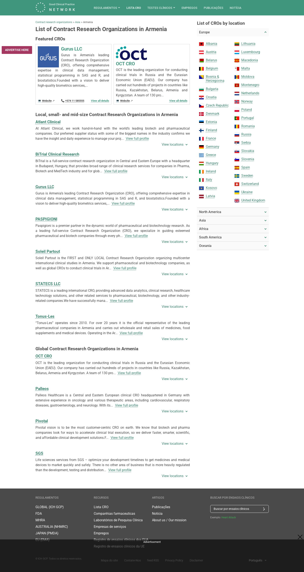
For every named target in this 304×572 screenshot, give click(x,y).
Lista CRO (161, 8)
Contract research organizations (53, 22)
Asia (77, 22)
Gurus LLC (44, 186)
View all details (100, 100)
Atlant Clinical (48, 121)
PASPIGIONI (46, 219)
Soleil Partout (47, 251)
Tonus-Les (44, 316)
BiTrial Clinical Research (57, 154)
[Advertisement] (152, 554)
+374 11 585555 (74, 100)
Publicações (241, 8)
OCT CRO (43, 356)
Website (47, 100)
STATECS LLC (47, 283)
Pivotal (41, 421)
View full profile (137, 139)
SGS (39, 453)
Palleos (42, 388)
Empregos (217, 8)
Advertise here (17, 50)
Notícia (263, 8)
